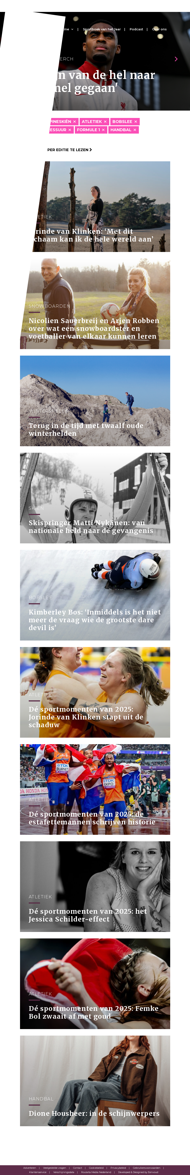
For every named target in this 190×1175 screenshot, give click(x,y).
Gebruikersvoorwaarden (146, 1167)
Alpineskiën (57, 121)
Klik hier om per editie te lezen (56, 150)
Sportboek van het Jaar (102, 29)
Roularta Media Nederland (96, 1172)
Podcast (136, 29)
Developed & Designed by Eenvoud (138, 1172)
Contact (77, 1167)
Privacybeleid (118, 1167)
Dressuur (55, 129)
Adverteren (29, 1167)
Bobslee (122, 121)
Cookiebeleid (96, 1167)
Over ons (159, 29)
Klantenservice (37, 1172)
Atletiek (92, 121)
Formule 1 (88, 129)
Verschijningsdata (63, 1172)
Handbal (121, 129)
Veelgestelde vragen (54, 1167)
